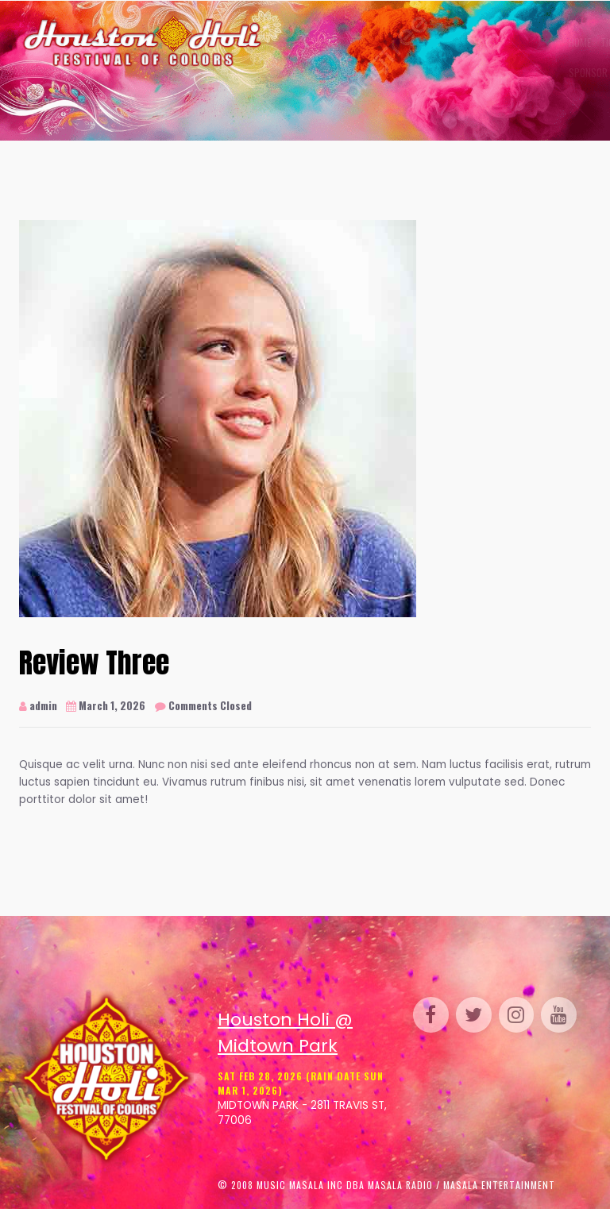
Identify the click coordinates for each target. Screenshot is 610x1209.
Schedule (366, 42)
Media (342, 72)
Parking (546, 42)
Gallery (417, 42)
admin (38, 705)
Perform (501, 42)
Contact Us (413, 72)
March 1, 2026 (105, 705)
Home (283, 42)
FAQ (371, 72)
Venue (461, 42)
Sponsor (296, 72)
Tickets (320, 42)
